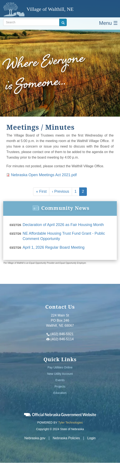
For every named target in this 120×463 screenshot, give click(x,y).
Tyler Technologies (70, 422)
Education (59, 393)
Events (60, 380)
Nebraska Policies (66, 438)
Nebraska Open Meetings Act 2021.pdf (44, 175)
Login (91, 438)
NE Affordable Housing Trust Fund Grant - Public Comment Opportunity (64, 236)
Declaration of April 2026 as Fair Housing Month (63, 225)
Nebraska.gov (34, 438)
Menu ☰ (108, 23)
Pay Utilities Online (60, 367)
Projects (60, 386)
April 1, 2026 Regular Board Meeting (54, 247)
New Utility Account (60, 373)
